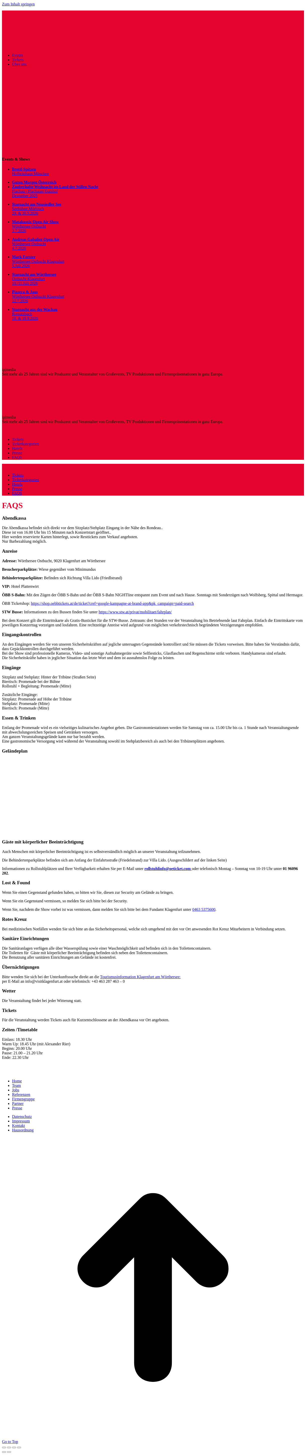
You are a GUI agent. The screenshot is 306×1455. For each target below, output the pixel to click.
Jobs (15, 1090)
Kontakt (18, 1125)
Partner (18, 1103)
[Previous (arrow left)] (4, 1452)
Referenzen (21, 1094)
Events (17, 55)
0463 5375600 (203, 909)
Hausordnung (23, 1130)
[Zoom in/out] (19, 1447)
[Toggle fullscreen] (14, 1447)
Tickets (18, 60)
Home (17, 1081)
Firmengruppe (23, 1099)
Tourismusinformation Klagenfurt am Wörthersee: (140, 977)
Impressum (21, 1121)
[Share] (9, 1447)
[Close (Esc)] (4, 1447)
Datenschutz (22, 1116)
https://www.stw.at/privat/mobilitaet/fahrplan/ (135, 612)
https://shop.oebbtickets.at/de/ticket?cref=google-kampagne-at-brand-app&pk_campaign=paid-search (112, 603)
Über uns (19, 64)
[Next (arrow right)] (9, 1452)
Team (16, 1085)
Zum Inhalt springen (18, 4)
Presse (17, 1108)
